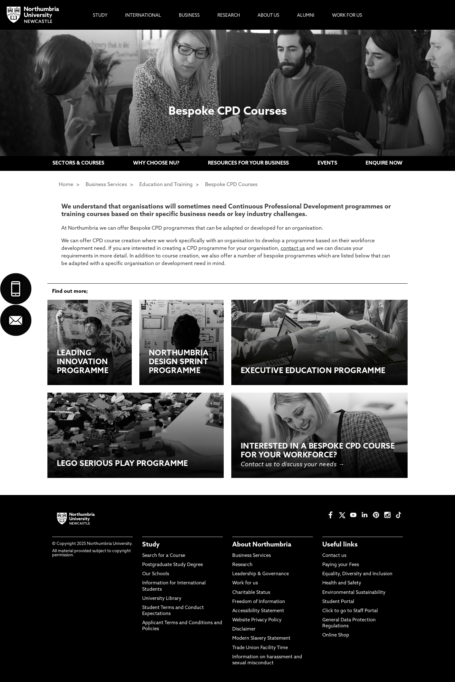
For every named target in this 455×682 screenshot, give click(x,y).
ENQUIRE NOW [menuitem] (384, 163)
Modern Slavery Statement (261, 638)
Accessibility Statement (258, 611)
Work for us (245, 583)
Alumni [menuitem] (305, 15)
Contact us (334, 555)
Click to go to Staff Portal (350, 611)
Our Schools (155, 574)
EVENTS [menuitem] (327, 163)
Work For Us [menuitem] (347, 15)
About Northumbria (261, 545)
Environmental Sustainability (353, 592)
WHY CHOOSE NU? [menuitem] (156, 163)
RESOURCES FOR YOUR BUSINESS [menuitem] (248, 163)
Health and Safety (341, 583)
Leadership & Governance (260, 574)
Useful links (340, 545)
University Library (161, 598)
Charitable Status (251, 592)
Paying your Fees (340, 565)
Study (151, 545)
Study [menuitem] (100, 15)
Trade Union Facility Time (260, 648)
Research (242, 565)
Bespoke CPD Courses (231, 184)
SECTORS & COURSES (78, 163)
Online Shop (335, 635)
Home (66, 184)
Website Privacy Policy (257, 620)
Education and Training (166, 184)
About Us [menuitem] (268, 15)
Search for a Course (163, 555)
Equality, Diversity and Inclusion (357, 574)
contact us (293, 248)
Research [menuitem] (228, 15)
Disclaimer (244, 629)
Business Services (106, 184)
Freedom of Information (258, 602)
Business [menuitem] (189, 15)
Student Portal (338, 602)
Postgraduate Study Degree (172, 565)
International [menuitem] (143, 15)
